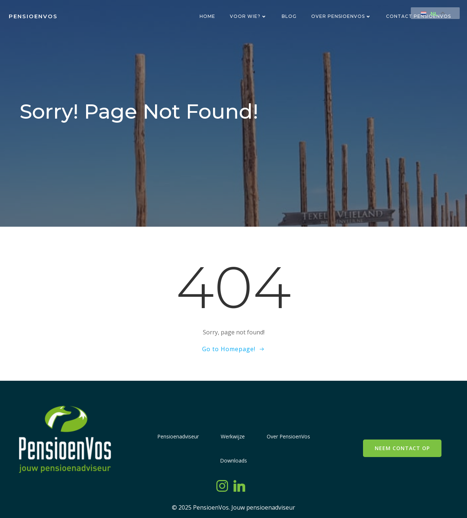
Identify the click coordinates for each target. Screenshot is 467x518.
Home (207, 16)
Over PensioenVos (341, 16)
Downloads (233, 460)
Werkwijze (233, 436)
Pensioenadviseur (178, 436)
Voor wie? (248, 16)
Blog (289, 16)
